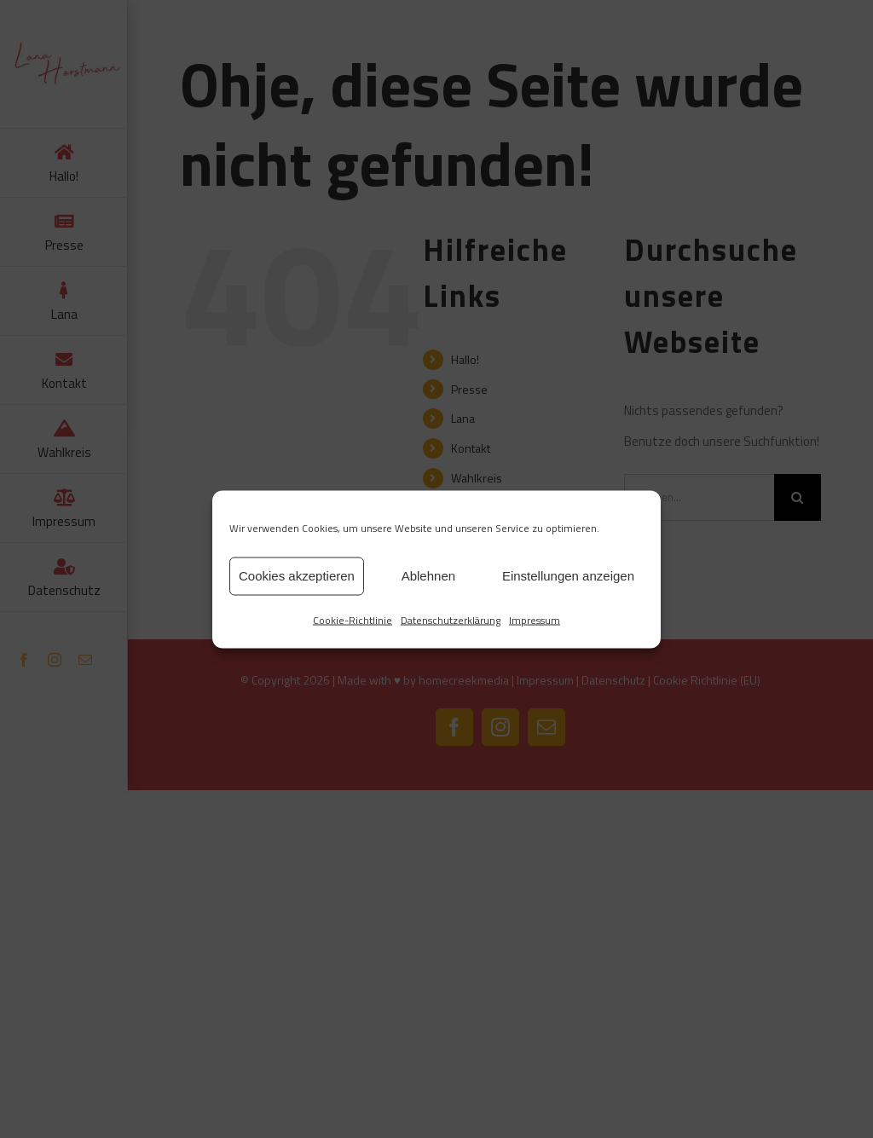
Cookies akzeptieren (297, 576)
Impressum (534, 619)
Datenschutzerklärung (450, 619)
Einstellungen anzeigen (568, 576)
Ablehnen (428, 576)
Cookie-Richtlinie (352, 619)
